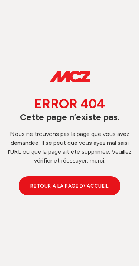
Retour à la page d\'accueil (69, 186)
